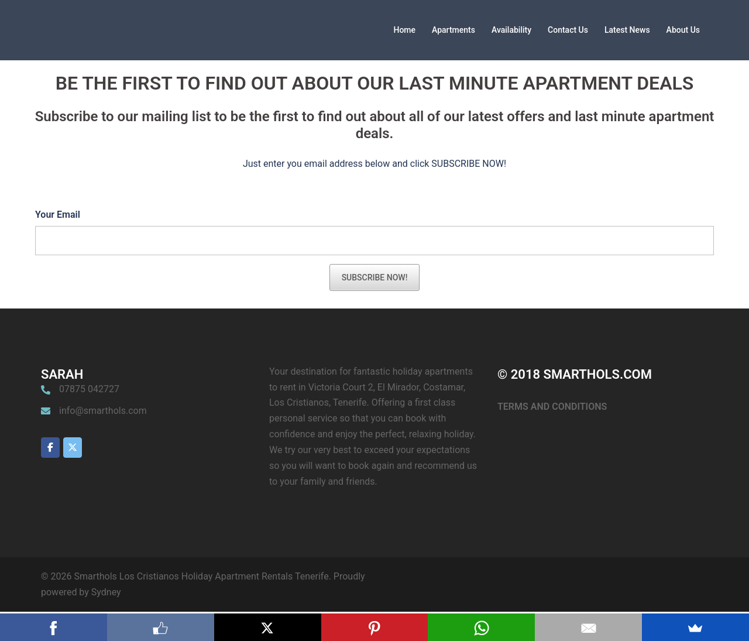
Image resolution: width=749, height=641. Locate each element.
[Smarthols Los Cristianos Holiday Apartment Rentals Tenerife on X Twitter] (72, 447)
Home (404, 30)
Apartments (453, 30)
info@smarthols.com (103, 410)
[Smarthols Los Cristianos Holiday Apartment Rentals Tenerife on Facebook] (50, 447)
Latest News (627, 30)
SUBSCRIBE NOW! (375, 277)
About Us (683, 30)
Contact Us (568, 30)
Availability (511, 30)
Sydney (106, 592)
